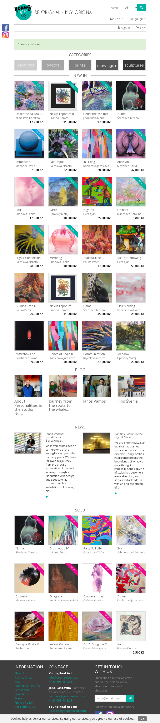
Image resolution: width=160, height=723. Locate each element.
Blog (80, 369)
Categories (80, 54)
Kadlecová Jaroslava (96, 166)
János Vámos (94, 401)
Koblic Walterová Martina (65, 600)
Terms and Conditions (21, 692)
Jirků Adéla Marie (94, 118)
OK (142, 718)
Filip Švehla (128, 401)
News (80, 427)
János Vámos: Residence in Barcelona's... (55, 437)
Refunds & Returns (27, 686)
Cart (141, 28)
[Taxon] (130, 7)
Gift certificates (24, 707)
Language (137, 19)
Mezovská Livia (25, 600)
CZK (116, 19)
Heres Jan (89, 214)
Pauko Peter (91, 262)
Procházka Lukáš (26, 358)
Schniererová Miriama (131, 552)
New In (80, 75)
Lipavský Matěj (59, 214)
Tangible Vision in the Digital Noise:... (128, 435)
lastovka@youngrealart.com (67, 696)
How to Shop (23, 677)
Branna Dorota (59, 118)
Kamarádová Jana (94, 648)
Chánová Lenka (25, 214)
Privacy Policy (23, 702)
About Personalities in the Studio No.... (28, 407)
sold (80, 510)
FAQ (17, 682)
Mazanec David (25, 166)
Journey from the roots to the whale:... (60, 405)
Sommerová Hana (128, 310)
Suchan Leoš (24, 648)
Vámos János (58, 552)
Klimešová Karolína (28, 118)
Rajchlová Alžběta (61, 166)
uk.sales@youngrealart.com (67, 711)
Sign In (123, 28)
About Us (20, 673)
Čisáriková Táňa (93, 552)
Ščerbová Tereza (128, 118)
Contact (19, 698)
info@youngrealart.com (64, 677)
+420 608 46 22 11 (61, 682)
